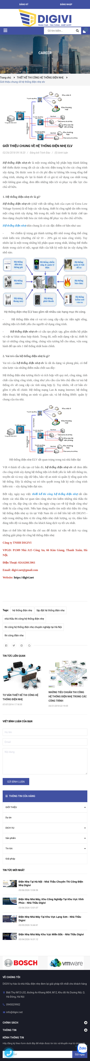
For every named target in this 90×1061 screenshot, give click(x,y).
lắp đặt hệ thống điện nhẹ (51, 610)
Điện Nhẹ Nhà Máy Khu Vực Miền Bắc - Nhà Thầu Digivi (51, 934)
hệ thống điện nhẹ (22, 610)
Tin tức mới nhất (14, 870)
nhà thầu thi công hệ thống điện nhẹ (24, 618)
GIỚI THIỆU (11, 807)
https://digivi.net (24, 577)
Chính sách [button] (45, 1022)
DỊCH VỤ (9, 827)
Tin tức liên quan (14, 655)
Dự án (8, 817)
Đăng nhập (66, 4)
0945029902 (13, 1004)
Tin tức (9, 848)
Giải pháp (10, 858)
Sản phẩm (10, 838)
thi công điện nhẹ (14, 635)
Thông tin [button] (45, 1030)
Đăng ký (23, 4)
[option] (22, 683)
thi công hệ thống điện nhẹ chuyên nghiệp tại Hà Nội (33, 627)
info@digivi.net (14, 1012)
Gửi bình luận (16, 781)
